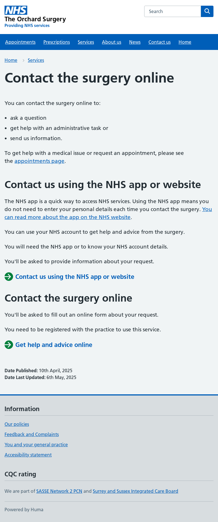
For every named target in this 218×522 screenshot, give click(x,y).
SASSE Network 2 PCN (59, 491)
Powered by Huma (24, 509)
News (135, 42)
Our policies (17, 424)
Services (86, 42)
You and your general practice (36, 444)
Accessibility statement (28, 455)
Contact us (159, 42)
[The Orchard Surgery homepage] (35, 17)
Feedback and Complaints (32, 434)
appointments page (39, 161)
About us (111, 42)
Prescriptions (56, 42)
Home (185, 42)
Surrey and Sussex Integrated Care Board (135, 491)
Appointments (20, 42)
